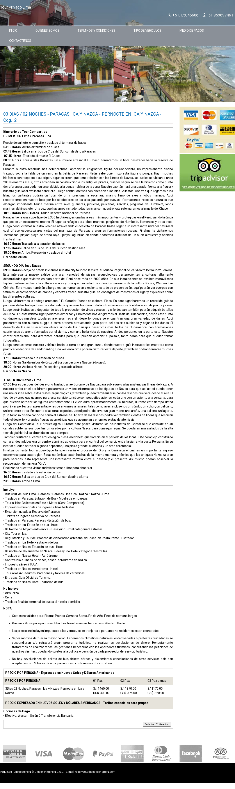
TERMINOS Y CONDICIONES (96, 30)
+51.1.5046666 (183, 15)
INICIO (13, 30)
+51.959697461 (218, 15)
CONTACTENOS (20, 40)
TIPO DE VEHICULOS (147, 30)
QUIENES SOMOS (47, 30)
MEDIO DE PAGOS (192, 30)
